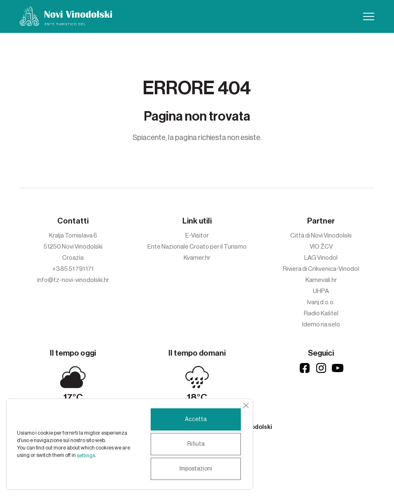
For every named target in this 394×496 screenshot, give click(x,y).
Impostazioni (196, 469)
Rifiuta (196, 444)
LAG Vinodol (321, 257)
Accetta (196, 419)
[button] (368, 16)
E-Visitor (197, 235)
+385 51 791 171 (72, 268)
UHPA (321, 291)
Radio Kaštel (321, 313)
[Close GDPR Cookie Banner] (245, 405)
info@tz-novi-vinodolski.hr (73, 280)
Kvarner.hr (197, 257)
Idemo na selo (321, 324)
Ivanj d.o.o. (321, 302)
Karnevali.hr (321, 280)
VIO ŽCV (321, 246)
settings (86, 455)
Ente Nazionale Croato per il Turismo (197, 246)
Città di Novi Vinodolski (321, 235)
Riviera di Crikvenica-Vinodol (321, 268)
